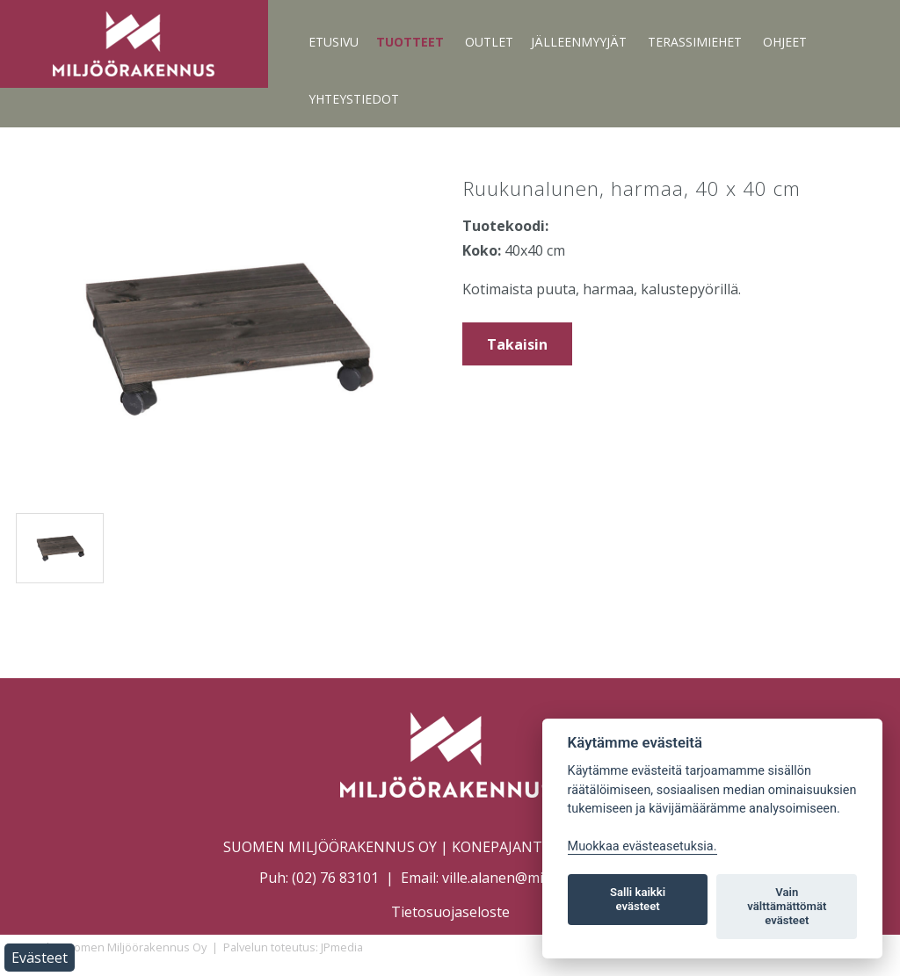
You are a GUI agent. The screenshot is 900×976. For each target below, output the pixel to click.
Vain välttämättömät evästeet (786, 906)
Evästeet (39, 957)
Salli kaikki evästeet (637, 899)
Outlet (489, 41)
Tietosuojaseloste (450, 912)
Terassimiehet (695, 41)
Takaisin (517, 344)
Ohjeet (785, 41)
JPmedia (342, 947)
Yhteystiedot (353, 98)
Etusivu (333, 41)
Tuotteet (410, 41)
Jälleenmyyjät (579, 41)
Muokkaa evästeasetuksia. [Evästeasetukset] (642, 846)
